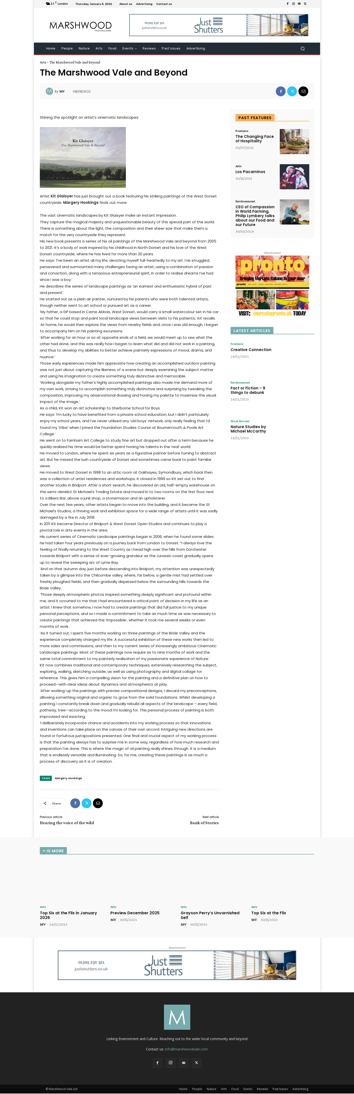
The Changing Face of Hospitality (255, 139)
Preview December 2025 (135, 913)
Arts (43, 62)
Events (247, 1089)
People (197, 1089)
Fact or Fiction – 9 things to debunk (248, 391)
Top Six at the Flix (268, 913)
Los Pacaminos (250, 172)
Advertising (300, 1089)
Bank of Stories (204, 822)
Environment (247, 201)
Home (183, 1089)
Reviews (262, 1089)
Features (243, 131)
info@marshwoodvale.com (186, 1049)
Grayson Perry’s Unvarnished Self (210, 915)
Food (235, 1089)
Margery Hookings (68, 778)
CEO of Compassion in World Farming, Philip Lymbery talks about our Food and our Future (255, 216)
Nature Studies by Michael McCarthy (248, 429)
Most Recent (241, 421)
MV (62, 91)
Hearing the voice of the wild (67, 822)
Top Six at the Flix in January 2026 (68, 915)
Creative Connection (251, 350)
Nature (211, 1089)
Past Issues (280, 1089)
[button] (302, 48)
